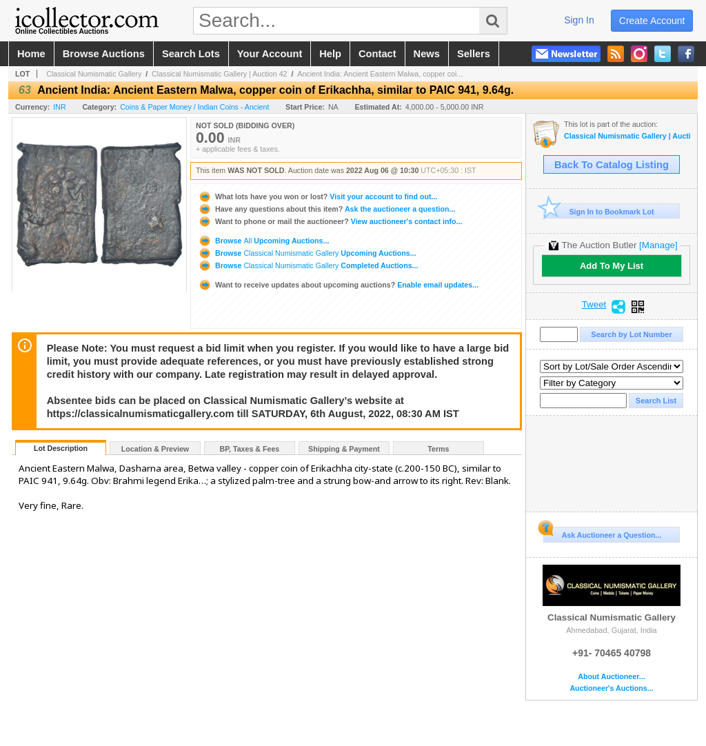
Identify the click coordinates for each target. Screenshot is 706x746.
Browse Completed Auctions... (308, 265)
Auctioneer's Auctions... (611, 688)
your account (269, 53)
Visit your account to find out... (317, 196)
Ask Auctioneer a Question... (602, 533)
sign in (579, 20)
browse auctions (104, 53)
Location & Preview (155, 449)
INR (59, 107)
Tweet (594, 305)
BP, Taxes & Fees (250, 449)
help (330, 53)
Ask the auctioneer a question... (326, 209)
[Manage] (658, 245)
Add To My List (611, 266)
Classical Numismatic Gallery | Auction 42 (219, 74)
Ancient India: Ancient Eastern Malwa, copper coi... (380, 74)
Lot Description (61, 448)
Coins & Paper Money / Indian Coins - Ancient (194, 107)
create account (652, 20)
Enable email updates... (338, 285)
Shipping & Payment (344, 449)
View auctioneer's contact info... (330, 221)
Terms (438, 449)
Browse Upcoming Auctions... (263, 240)
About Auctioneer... (611, 677)
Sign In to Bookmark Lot (598, 211)
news (427, 53)
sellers (473, 53)
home (31, 53)
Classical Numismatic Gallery (93, 74)
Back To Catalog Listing (611, 164)
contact (377, 53)
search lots (191, 53)
